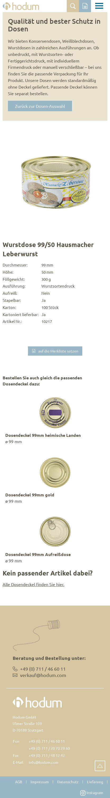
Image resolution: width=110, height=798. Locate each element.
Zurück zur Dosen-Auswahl (40, 106)
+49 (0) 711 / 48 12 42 (47, 755)
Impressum (40, 781)
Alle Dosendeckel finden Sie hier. (33, 584)
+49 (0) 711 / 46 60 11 (47, 741)
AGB (18, 781)
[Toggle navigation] (99, 6)
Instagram (91, 793)
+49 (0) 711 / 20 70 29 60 (49, 748)
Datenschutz (68, 781)
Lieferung (95, 781)
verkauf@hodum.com (43, 675)
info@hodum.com (43, 762)
